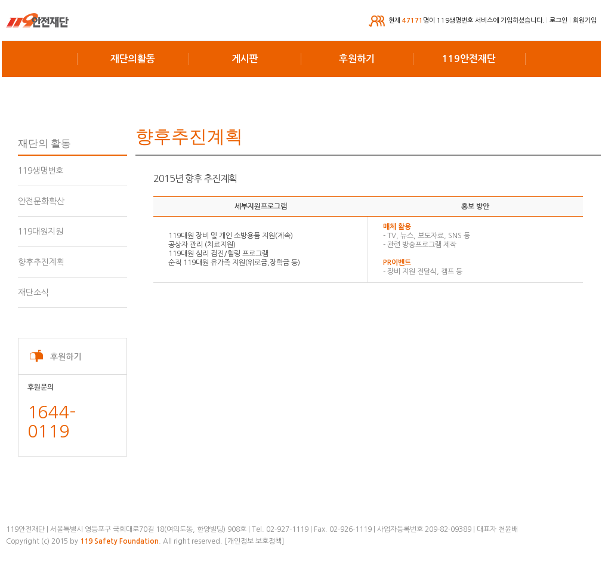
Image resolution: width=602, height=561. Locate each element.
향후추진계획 (41, 262)
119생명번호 (40, 171)
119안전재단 (469, 58)
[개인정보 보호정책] (254, 541)
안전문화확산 (41, 201)
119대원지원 (40, 231)
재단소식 (33, 292)
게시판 (244, 58)
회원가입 (585, 20)
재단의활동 (132, 58)
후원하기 (357, 58)
